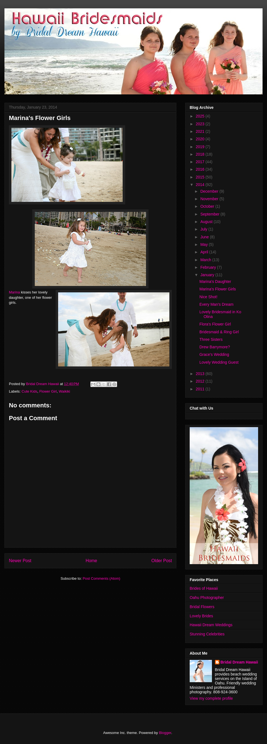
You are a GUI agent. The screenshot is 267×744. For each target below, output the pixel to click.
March (206, 260)
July (204, 229)
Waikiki (64, 391)
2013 (201, 373)
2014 (201, 184)
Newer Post (20, 560)
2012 (201, 381)
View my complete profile (211, 698)
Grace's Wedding (214, 354)
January (207, 275)
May (204, 244)
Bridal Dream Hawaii (239, 662)
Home (91, 560)
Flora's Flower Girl (215, 324)
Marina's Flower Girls (217, 289)
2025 (201, 116)
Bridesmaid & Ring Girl (219, 332)
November (209, 199)
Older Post (161, 560)
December (209, 191)
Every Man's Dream (216, 304)
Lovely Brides (201, 616)
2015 (201, 177)
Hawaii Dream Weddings (211, 625)
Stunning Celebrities (207, 634)
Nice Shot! (208, 297)
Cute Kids (29, 391)
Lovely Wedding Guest (219, 362)
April (204, 252)
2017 (201, 162)
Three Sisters (210, 339)
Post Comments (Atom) (101, 578)
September (210, 214)
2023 (201, 124)
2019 (201, 147)
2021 (201, 131)
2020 (201, 139)
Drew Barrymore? (214, 347)
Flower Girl (48, 391)
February (208, 267)
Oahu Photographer (207, 597)
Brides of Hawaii (204, 588)
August (206, 221)
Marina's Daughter (215, 281)
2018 (201, 154)
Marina (14, 292)
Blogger (165, 733)
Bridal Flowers (202, 606)
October (207, 206)
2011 (201, 389)
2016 (201, 169)
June (205, 237)
